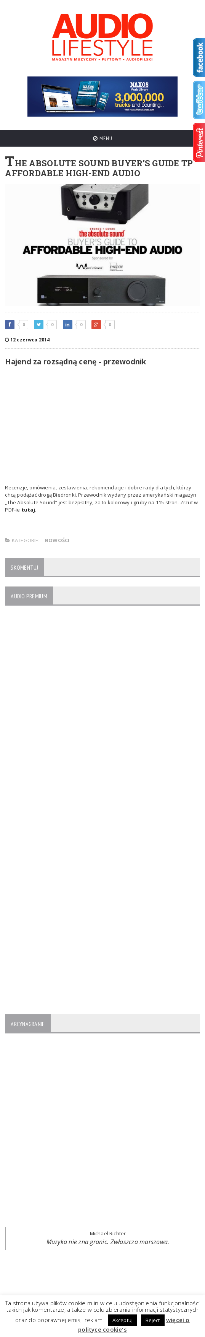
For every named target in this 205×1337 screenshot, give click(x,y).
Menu (102, 138)
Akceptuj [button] (122, 1320)
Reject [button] (153, 1320)
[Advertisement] (102, 426)
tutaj (28, 509)
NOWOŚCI (57, 540)
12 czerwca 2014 (27, 339)
